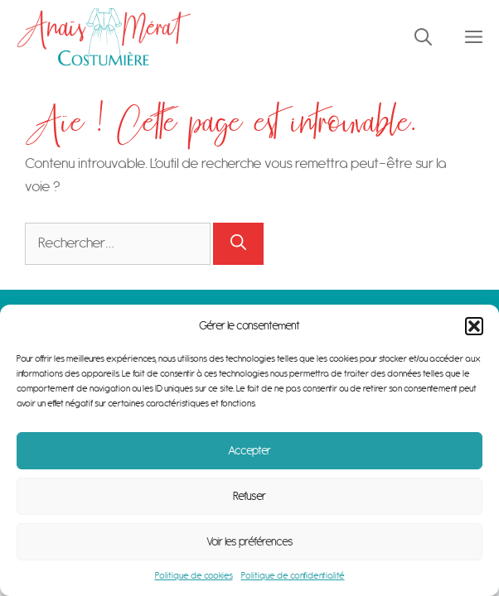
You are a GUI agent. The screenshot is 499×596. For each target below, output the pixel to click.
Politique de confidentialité (293, 576)
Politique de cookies (194, 576)
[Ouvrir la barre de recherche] (423, 37)
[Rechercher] (238, 244)
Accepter (249, 451)
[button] (474, 326)
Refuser (249, 496)
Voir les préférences (249, 542)
